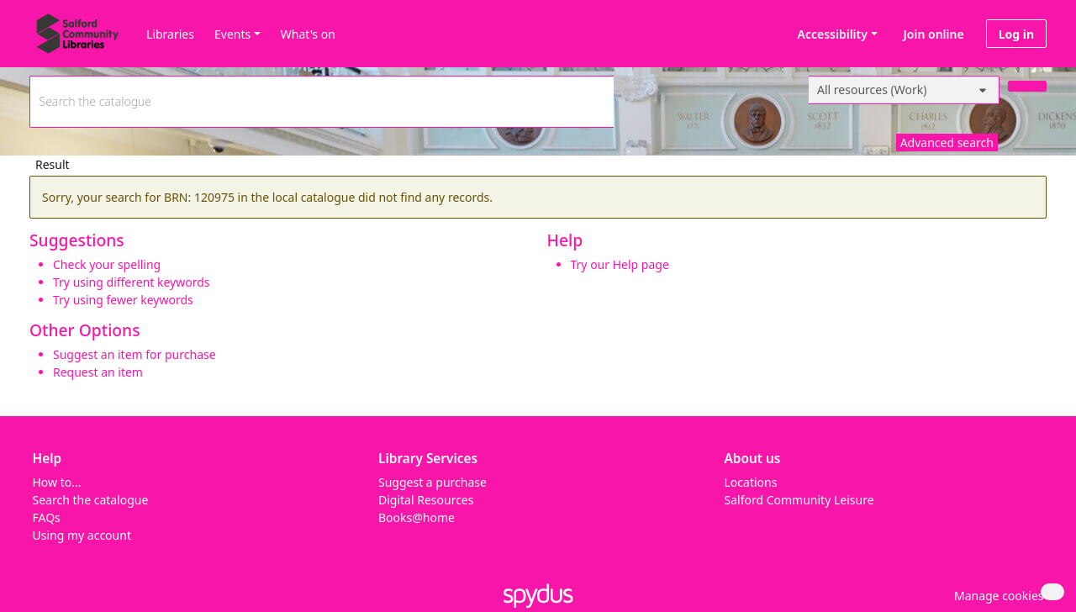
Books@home (416, 517)
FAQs (47, 517)
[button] (996, 595)
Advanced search (947, 142)
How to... (57, 482)
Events (232, 34)
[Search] (1027, 86)
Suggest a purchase (432, 482)
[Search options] (904, 90)
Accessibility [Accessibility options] (830, 34)
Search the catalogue (91, 500)
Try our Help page (620, 264)
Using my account (82, 535)
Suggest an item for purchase (134, 354)
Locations (751, 482)
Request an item (98, 372)
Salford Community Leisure (799, 500)
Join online (934, 34)
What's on (308, 34)
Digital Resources (425, 500)
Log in (1016, 34)
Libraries (170, 34)
